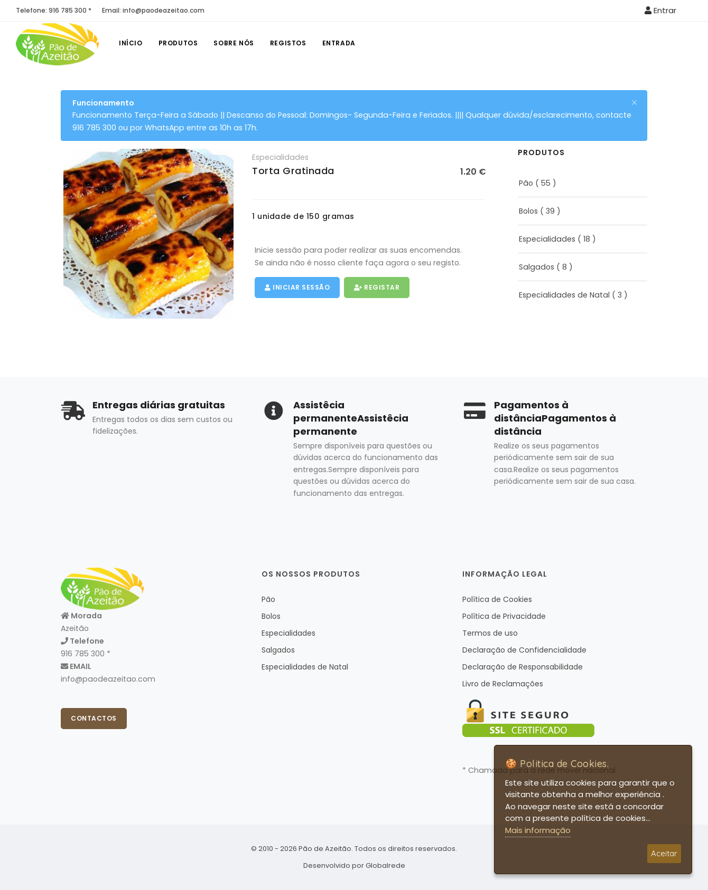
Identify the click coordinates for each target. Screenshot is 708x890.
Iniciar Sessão (297, 287)
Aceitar (664, 853)
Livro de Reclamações (502, 683)
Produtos (178, 43)
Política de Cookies (497, 599)
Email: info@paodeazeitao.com (153, 10)
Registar (376, 287)
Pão (526, 183)
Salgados (536, 267)
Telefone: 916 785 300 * (53, 10)
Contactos (94, 718)
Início (131, 43)
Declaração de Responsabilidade (522, 667)
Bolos (528, 211)
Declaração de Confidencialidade (524, 650)
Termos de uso (490, 633)
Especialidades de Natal (564, 295)
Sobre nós (233, 43)
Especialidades (280, 157)
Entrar (660, 10)
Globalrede (385, 865)
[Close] (634, 102)
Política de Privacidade (504, 616)
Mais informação (538, 830)
